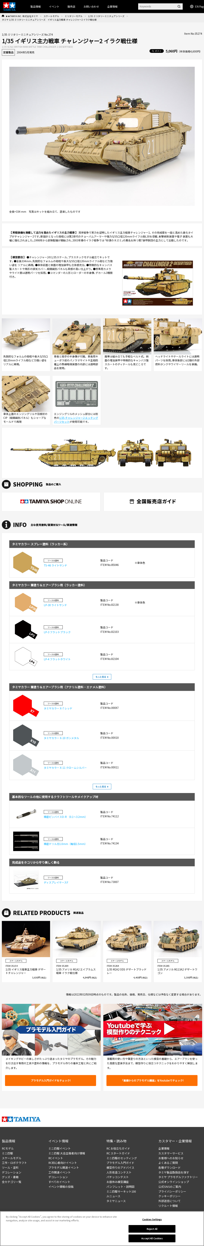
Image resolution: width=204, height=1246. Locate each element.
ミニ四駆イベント (59, 1148)
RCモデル (8, 1148)
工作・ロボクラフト (14, 1163)
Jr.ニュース (113, 1196)
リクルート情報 (168, 1206)
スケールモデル (51, 16)
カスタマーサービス (170, 1153)
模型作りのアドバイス (120, 1167)
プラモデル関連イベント (63, 1167)
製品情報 (35, 6)
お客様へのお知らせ (170, 1158)
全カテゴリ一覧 (11, 1182)
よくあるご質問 (168, 1163)
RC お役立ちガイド (118, 1148)
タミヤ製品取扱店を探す (173, 1172)
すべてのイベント (59, 1182)
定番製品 (8, 52)
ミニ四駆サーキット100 (121, 1191)
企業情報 (164, 1148)
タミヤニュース (116, 1201)
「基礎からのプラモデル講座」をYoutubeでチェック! (152, 1080)
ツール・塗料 (10, 1167)
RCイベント (55, 1158)
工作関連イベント (59, 1172)
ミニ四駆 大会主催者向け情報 (66, 1153)
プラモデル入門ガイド (120, 1163)
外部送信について (169, 1201)
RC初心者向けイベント (62, 1163)
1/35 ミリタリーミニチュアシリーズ (106, 16)
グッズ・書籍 (10, 1177)
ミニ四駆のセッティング (121, 1158)
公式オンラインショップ (173, 1182)
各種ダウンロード (169, 1167)
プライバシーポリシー (172, 1191)
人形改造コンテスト (118, 1172)
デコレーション (11, 1172)
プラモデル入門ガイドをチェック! (50, 1080)
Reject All (152, 1229)
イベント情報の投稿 (60, 1187)
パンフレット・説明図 (120, 1187)
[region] (102, 1228)
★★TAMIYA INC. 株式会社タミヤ (22, 16)
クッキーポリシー (169, 1196)
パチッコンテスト (117, 1177)
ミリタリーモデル (74, 16)
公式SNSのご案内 (169, 1187)
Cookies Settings (152, 1219)
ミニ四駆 (7, 1153)
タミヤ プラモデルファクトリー (178, 1177)
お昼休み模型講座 (117, 1182)
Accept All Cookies (151, 1238)
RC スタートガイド (118, 1153)
